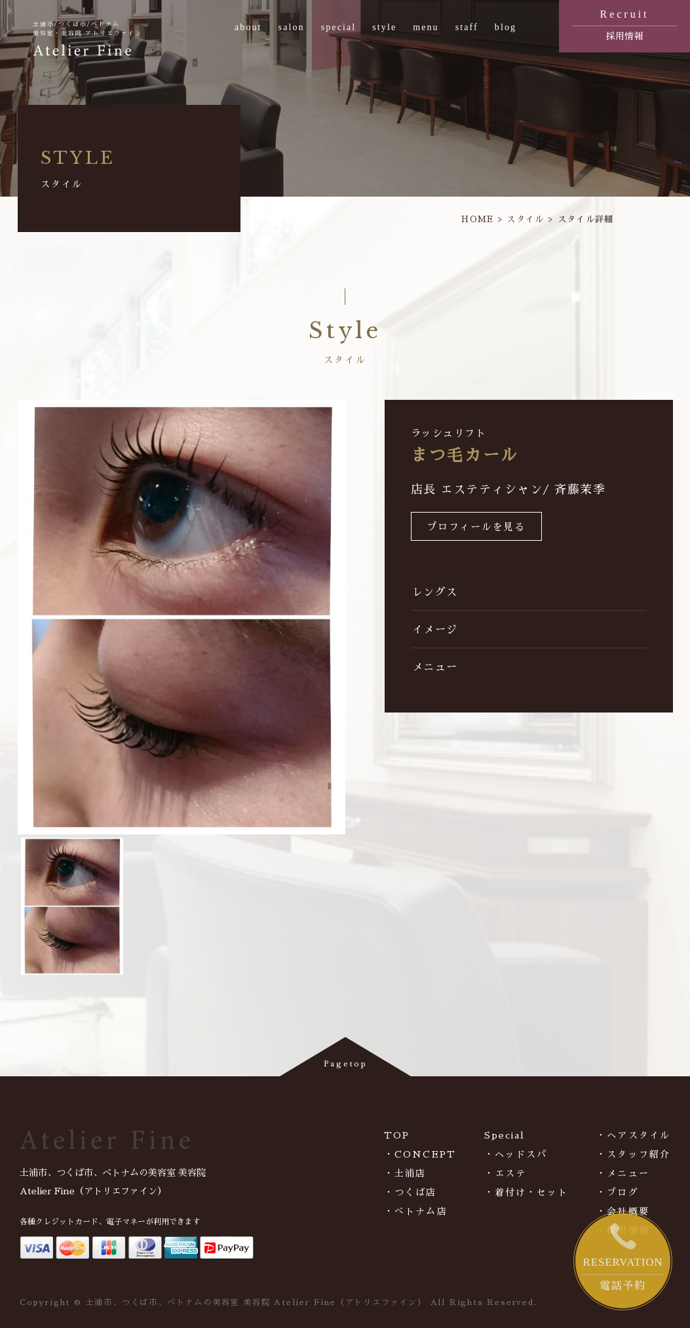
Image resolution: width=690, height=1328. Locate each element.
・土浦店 (405, 1173)
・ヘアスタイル (633, 1135)
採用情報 (624, 24)
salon (291, 27)
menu (426, 27)
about (248, 27)
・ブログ (617, 1192)
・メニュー (622, 1173)
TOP (397, 1135)
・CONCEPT (420, 1154)
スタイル (525, 219)
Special (505, 1135)
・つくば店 (410, 1192)
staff (466, 27)
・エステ (505, 1173)
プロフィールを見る (476, 527)
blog (505, 27)
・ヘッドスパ (516, 1154)
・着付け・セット (526, 1192)
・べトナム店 (416, 1211)
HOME (477, 219)
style (384, 27)
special (338, 27)
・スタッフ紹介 (633, 1154)
